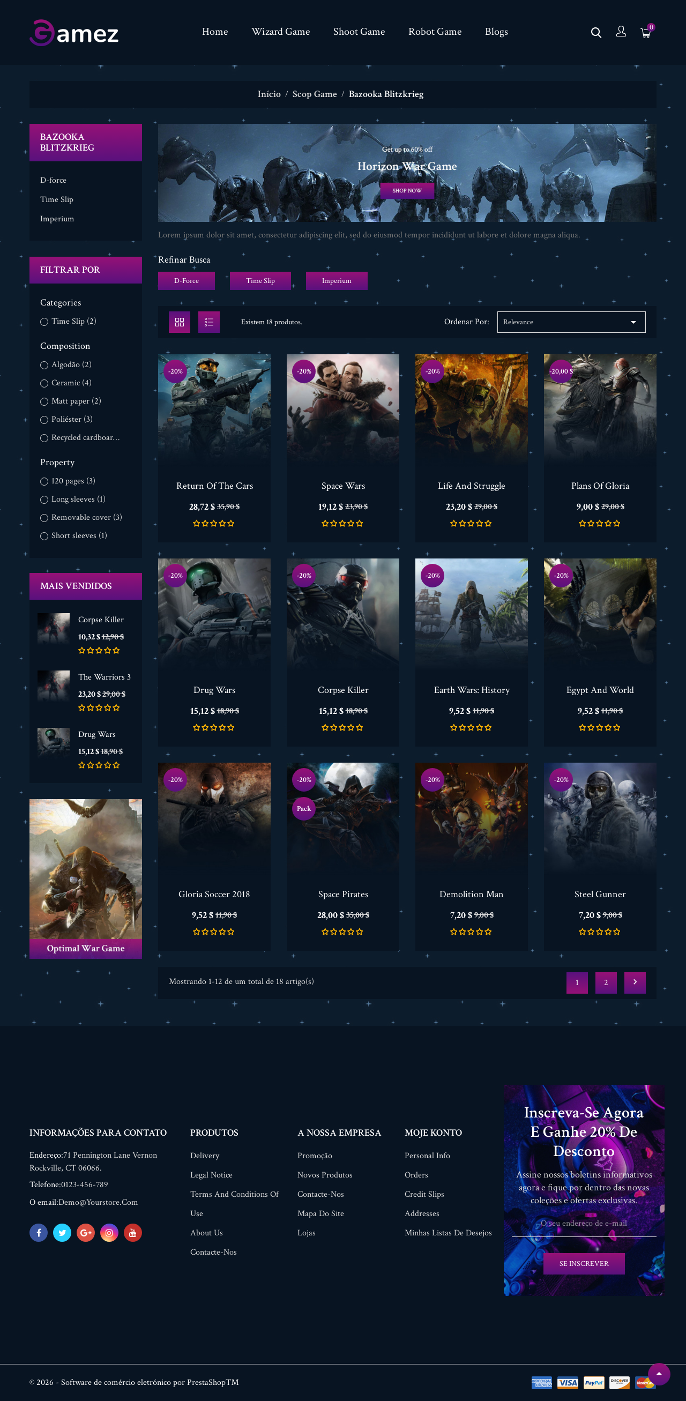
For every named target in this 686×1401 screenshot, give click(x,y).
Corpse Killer (101, 619)
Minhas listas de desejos (448, 1233)
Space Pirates (343, 894)
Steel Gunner (600, 894)
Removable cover (86, 517)
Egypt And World (600, 690)
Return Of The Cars (214, 486)
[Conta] (621, 32)
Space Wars (343, 486)
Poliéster (72, 419)
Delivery (204, 1155)
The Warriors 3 (104, 677)
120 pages (73, 481)
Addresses (422, 1213)
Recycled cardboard (86, 438)
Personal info (427, 1155)
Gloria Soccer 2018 (214, 894)
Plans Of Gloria (600, 486)
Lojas (306, 1233)
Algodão (71, 365)
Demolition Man (471, 894)
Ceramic (71, 383)
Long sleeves (78, 499)
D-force (53, 180)
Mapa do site (320, 1213)
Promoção (314, 1155)
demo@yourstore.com (98, 1202)
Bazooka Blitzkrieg (67, 142)
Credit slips (424, 1194)
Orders (416, 1175)
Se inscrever (584, 1264)
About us (206, 1233)
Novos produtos (325, 1175)
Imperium (57, 219)
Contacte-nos (213, 1252)
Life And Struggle (471, 486)
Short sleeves (79, 536)
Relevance (571, 322)
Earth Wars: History (472, 690)
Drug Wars (97, 734)
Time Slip (56, 200)
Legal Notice (211, 1175)
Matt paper (76, 401)
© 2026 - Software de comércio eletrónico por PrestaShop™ (134, 1382)
